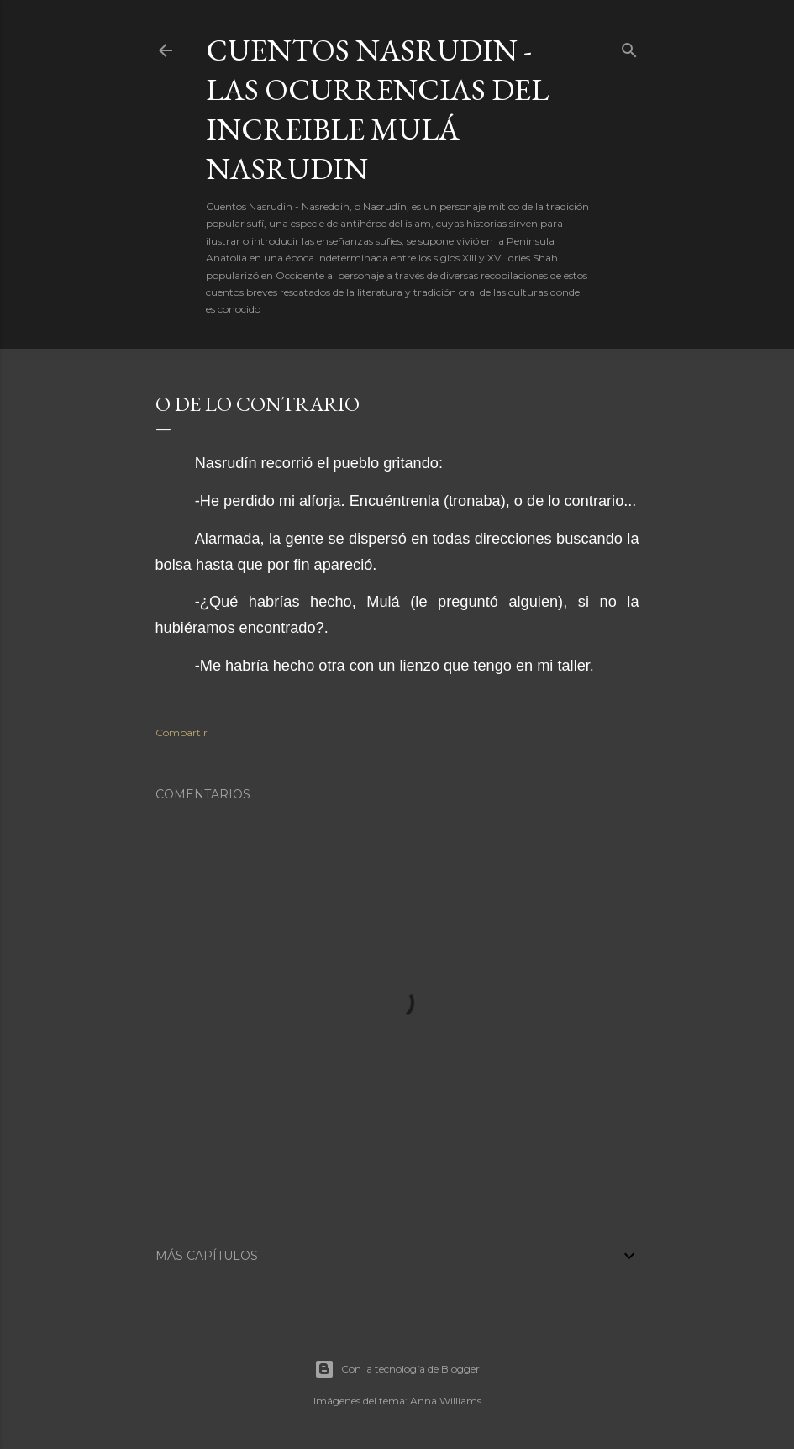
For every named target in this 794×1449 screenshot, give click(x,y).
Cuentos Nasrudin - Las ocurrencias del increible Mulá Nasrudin (377, 109)
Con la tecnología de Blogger (397, 1369)
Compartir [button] (181, 732)
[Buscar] (629, 46)
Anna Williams (445, 1400)
